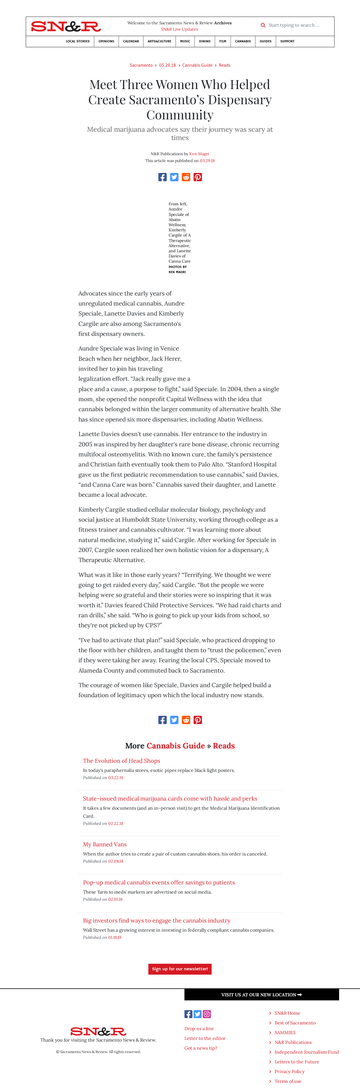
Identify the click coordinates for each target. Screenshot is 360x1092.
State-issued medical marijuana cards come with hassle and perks (170, 798)
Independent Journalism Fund (307, 1052)
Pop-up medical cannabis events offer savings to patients (159, 882)
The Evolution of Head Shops (121, 760)
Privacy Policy (289, 1071)
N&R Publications (293, 1042)
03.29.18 (167, 65)
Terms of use (288, 1081)
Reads (224, 65)
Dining (205, 41)
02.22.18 (115, 823)
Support (287, 41)
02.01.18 (115, 899)
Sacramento (141, 65)
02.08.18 (115, 861)
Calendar (131, 41)
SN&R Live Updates (179, 29)
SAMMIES (285, 1032)
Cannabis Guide (197, 65)
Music (185, 41)
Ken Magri (199, 153)
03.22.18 (115, 777)
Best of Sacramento (295, 1023)
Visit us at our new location (261, 995)
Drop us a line (199, 1028)
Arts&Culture (159, 41)
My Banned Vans (105, 844)
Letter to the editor (205, 1038)
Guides (266, 41)
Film (222, 41)
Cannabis (243, 41)
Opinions (106, 41)
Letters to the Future (297, 1062)
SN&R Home (287, 1013)
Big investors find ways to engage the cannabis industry (157, 920)
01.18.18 (114, 937)
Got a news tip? (200, 1048)
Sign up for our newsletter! (180, 969)
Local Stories (78, 41)
